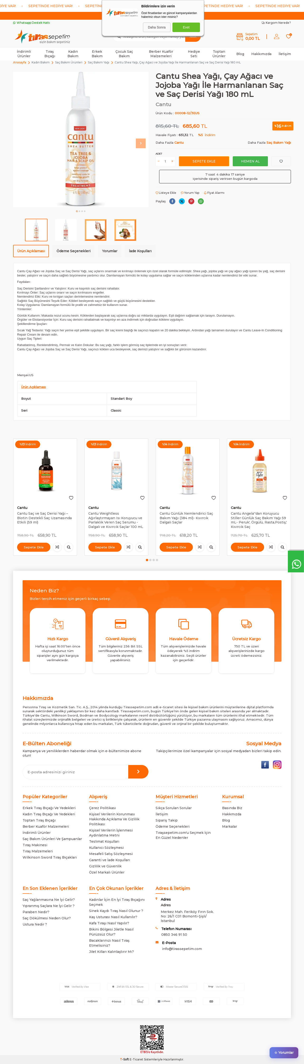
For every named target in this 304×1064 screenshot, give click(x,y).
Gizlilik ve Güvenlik (105, 866)
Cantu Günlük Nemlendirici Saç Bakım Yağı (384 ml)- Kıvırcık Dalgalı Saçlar (186, 518)
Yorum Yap (190, 193)
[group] (80, 139)
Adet (159, 153)
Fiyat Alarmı (214, 193)
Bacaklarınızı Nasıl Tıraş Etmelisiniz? (109, 943)
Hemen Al (250, 161)
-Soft (125, 1059)
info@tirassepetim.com (182, 949)
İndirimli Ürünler (24, 53)
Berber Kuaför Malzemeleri (161, 53)
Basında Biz (232, 808)
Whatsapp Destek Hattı (31, 22)
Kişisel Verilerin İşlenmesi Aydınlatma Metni (111, 832)
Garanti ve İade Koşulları (109, 860)
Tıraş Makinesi (35, 845)
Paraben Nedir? (36, 912)
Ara (193, 36)
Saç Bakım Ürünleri (68, 62)
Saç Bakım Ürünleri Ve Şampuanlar (52, 839)
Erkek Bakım (97, 53)
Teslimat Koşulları (104, 841)
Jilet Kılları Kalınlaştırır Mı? (111, 952)
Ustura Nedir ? (35, 924)
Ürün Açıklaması (31, 251)
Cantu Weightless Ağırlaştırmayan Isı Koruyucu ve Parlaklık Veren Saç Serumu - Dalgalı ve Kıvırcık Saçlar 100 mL (115, 520)
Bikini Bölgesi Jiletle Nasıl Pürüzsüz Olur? (111, 931)
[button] (77, 211)
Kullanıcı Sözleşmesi (106, 848)
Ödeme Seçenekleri (73, 251)
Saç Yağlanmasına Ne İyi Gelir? (49, 900)
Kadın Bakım (72, 53)
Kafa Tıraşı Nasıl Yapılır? (109, 923)
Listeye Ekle (166, 193)
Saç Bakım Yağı (98, 62)
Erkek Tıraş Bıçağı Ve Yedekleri (49, 808)
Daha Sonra (157, 27)
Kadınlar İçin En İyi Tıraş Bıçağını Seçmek (117, 902)
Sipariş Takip (167, 820)
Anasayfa (19, 62)
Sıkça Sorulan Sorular (174, 808)
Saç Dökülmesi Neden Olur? (47, 918)
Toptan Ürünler (218, 53)
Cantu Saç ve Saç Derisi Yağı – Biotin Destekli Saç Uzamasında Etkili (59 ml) (44, 518)
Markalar (229, 826)
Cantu (163, 104)
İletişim (285, 54)
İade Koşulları (140, 251)
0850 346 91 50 (174, 934)
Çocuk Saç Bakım (124, 53)
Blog (240, 54)
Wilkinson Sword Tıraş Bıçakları (50, 857)
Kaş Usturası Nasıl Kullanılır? (113, 917)
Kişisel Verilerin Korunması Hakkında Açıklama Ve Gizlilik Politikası (114, 819)
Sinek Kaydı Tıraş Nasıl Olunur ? (116, 911)
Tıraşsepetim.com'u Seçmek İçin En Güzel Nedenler (183, 835)
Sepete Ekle (204, 161)
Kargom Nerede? (276, 22)
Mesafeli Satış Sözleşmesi (111, 854)
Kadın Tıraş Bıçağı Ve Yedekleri (49, 814)
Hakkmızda (231, 814)
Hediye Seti (194, 53)
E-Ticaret (136, 1059)
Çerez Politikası (102, 808)
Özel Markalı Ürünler (106, 872)
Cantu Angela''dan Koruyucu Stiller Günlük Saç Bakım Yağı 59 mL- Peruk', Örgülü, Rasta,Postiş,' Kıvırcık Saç (259, 520)
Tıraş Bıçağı (49, 53)
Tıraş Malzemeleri (38, 851)
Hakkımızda (261, 54)
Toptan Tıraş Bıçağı (39, 820)
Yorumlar (109, 251)
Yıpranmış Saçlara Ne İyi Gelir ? (49, 906)
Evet (186, 27)
